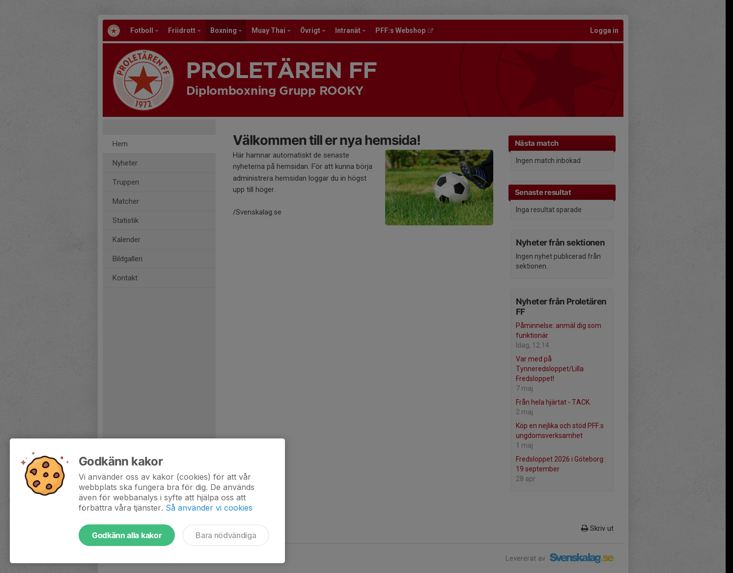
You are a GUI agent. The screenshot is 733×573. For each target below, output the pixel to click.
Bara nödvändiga (226, 535)
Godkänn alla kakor (127, 535)
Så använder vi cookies (209, 508)
